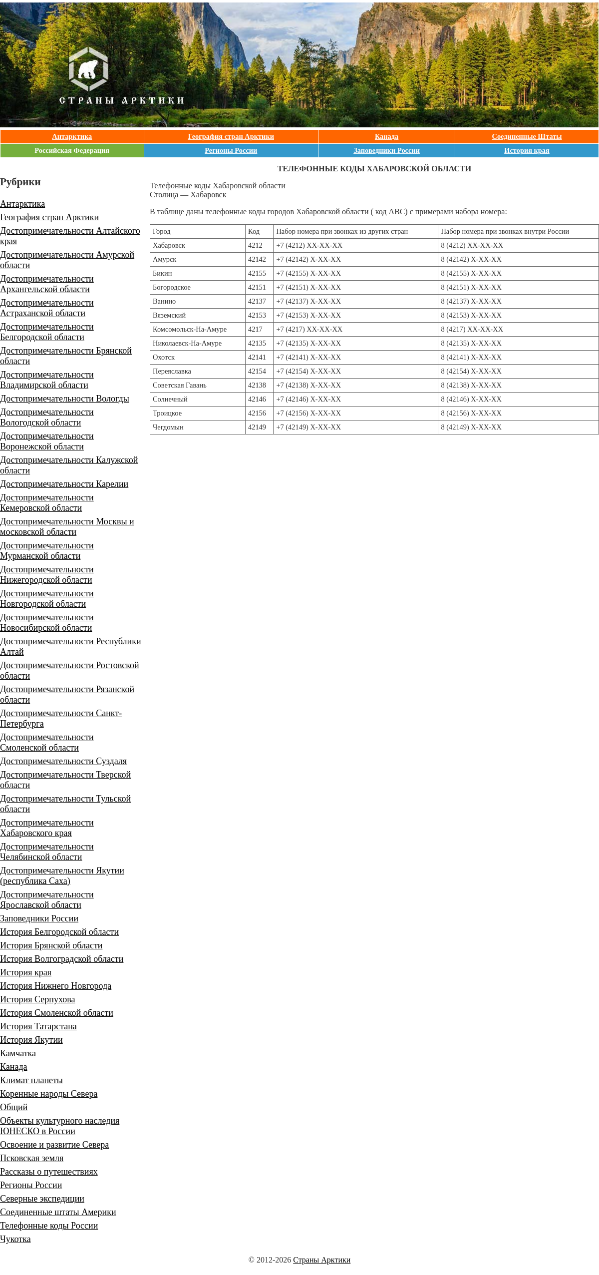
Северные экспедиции (42, 1199)
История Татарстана (38, 1026)
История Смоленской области (56, 1013)
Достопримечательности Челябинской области (47, 852)
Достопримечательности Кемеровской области (47, 502)
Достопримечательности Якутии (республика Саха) (62, 875)
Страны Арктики (321, 1260)
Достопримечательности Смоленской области (47, 742)
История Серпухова (37, 999)
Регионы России (231, 150)
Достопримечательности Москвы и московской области (67, 526)
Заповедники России (386, 150)
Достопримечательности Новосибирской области (47, 622)
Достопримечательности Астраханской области (47, 308)
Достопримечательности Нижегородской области (47, 574)
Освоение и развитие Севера (54, 1145)
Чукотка (15, 1239)
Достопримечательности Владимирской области (47, 380)
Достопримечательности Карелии (64, 484)
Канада (386, 136)
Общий (13, 1107)
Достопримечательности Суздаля (63, 761)
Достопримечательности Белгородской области (47, 332)
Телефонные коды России (49, 1226)
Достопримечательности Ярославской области (47, 899)
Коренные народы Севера (48, 1094)
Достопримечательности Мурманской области (47, 550)
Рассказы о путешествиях (49, 1172)
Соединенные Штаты (527, 136)
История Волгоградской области (61, 959)
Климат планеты (31, 1080)
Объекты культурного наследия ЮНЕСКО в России (59, 1126)
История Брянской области (51, 945)
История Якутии (31, 1040)
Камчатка (18, 1053)
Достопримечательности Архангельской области (47, 284)
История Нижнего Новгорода (55, 986)
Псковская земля (31, 1158)
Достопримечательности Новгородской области (47, 598)
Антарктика (72, 136)
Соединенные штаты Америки (58, 1212)
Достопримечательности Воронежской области (47, 441)
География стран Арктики (231, 136)
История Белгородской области (59, 932)
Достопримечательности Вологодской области (47, 417)
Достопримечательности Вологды (64, 399)
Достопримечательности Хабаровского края (47, 828)
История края (527, 150)
